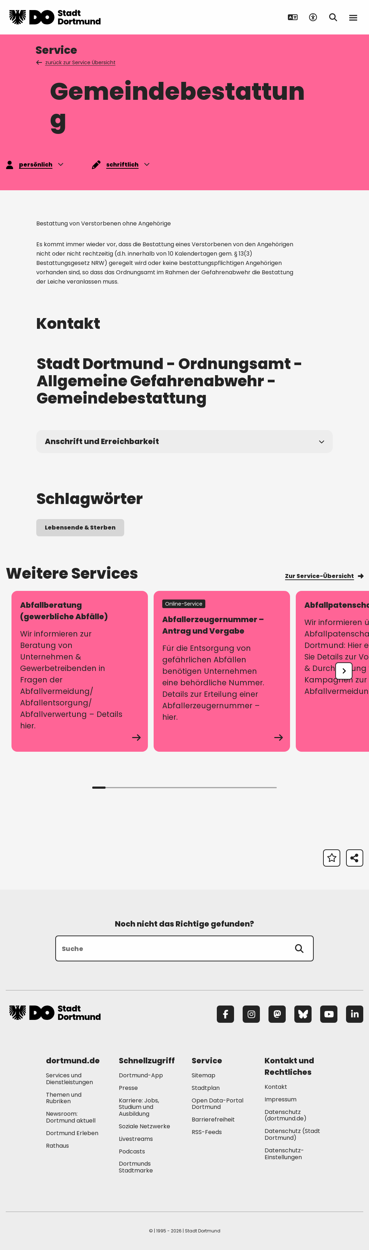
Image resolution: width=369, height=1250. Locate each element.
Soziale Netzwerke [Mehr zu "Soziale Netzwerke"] (144, 1126)
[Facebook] (225, 1014)
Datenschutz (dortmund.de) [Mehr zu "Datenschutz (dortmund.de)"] (286, 1115)
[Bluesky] (303, 1014)
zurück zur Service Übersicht (76, 62)
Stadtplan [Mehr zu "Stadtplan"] (206, 1088)
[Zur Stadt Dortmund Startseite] (55, 17)
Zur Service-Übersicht (324, 576)
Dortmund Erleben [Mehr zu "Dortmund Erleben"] (72, 1133)
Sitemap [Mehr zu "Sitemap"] (203, 1075)
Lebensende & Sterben (80, 527)
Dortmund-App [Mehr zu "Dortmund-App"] (141, 1075)
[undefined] (343, 671)
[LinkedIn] (354, 1014)
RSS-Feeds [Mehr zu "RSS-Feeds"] (207, 1132)
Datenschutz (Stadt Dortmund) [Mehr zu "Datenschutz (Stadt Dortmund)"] (292, 1134)
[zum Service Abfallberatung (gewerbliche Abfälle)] (79, 671)
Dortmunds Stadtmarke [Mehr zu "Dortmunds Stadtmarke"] (136, 1167)
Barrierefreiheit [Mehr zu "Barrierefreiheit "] (213, 1119)
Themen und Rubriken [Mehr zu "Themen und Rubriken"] (63, 1098)
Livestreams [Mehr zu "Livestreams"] (136, 1139)
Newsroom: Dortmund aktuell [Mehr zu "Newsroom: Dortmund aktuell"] (70, 1117)
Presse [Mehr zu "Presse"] (128, 1088)
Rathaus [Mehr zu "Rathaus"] (57, 1146)
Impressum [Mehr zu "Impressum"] (280, 1099)
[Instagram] (251, 1014)
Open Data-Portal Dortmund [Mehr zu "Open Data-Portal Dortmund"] (217, 1103)
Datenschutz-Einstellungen (284, 1154)
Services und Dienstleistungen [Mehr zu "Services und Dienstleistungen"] (69, 1078)
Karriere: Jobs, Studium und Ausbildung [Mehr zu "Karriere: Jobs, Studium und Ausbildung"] (139, 1107)
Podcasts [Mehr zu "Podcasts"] (132, 1151)
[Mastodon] (277, 1014)
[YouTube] (328, 1014)
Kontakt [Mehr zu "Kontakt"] (276, 1087)
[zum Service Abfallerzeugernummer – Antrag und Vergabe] (222, 671)
